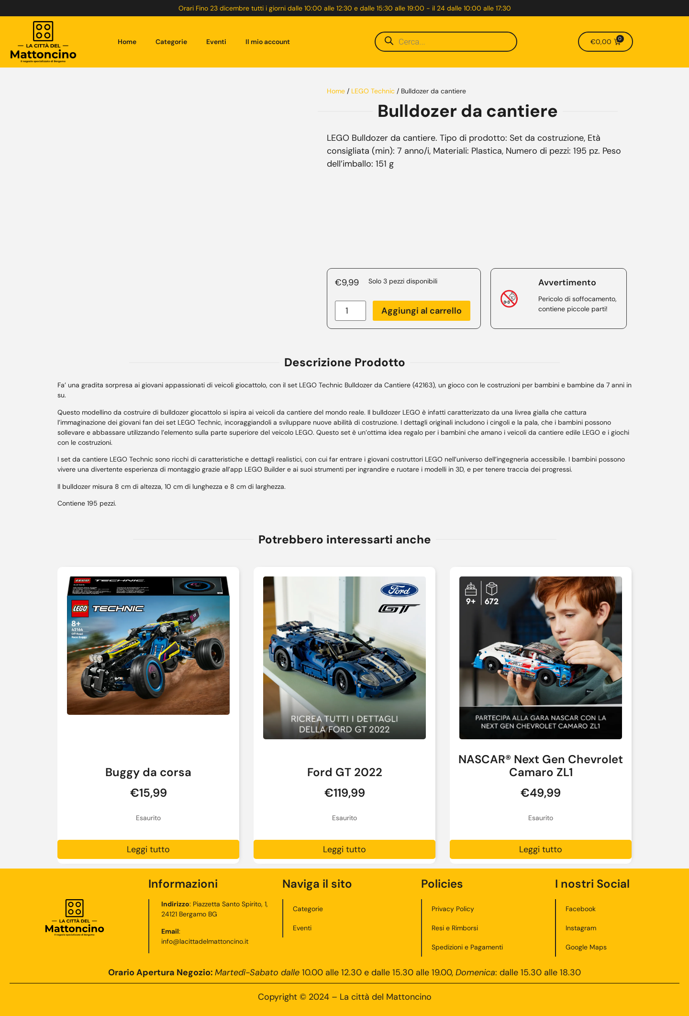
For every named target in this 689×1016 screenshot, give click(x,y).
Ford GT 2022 (344, 772)
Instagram (581, 928)
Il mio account (267, 41)
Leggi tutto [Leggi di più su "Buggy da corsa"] (148, 849)
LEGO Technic (373, 91)
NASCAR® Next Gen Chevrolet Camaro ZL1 (540, 765)
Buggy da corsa (148, 772)
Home (127, 41)
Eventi (216, 41)
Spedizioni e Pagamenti (467, 947)
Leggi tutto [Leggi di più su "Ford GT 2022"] (344, 849)
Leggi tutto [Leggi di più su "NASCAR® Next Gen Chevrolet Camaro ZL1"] (540, 849)
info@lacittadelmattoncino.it (204, 941)
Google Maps (586, 947)
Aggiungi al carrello (421, 310)
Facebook (581, 908)
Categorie (171, 41)
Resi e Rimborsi (455, 928)
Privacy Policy (453, 908)
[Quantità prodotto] (350, 311)
